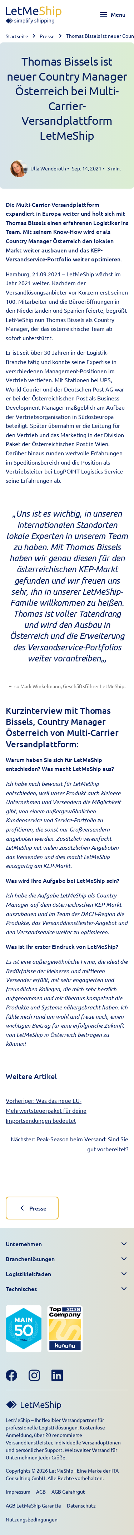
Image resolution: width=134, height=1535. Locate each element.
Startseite (17, 36)
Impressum (18, 1491)
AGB (41, 1491)
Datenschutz (81, 1505)
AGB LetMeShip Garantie (33, 1505)
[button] (67, 1244)
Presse (47, 36)
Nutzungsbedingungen (32, 1519)
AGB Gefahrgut (68, 1491)
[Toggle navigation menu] (112, 14)
